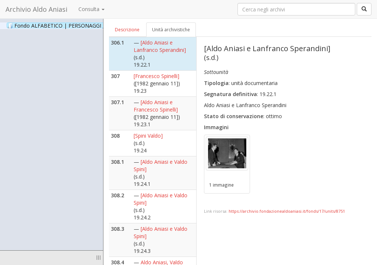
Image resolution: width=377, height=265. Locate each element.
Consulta (91, 9)
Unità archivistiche (171, 29)
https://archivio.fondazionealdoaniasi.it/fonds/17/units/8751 (287, 211)
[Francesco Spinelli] (156, 76)
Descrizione (127, 29)
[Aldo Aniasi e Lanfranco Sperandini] (160, 46)
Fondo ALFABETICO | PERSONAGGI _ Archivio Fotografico (89, 25)
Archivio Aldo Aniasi (36, 9)
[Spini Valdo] (148, 135)
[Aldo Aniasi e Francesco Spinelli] (156, 106)
